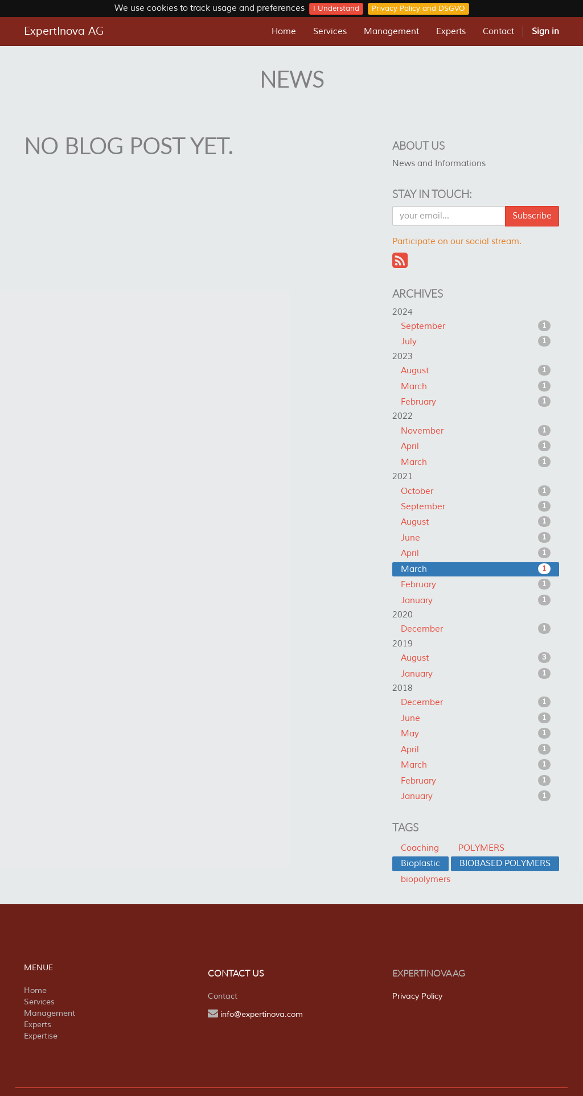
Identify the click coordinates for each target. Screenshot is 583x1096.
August (476, 370)
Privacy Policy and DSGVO (418, 8)
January (476, 600)
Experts (37, 1024)
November (476, 430)
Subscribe (532, 216)
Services (39, 1002)
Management (49, 1013)
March (476, 386)
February (476, 401)
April (476, 446)
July (476, 341)
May (476, 733)
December (476, 628)
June (476, 537)
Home (35, 990)
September (476, 326)
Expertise (41, 1036)
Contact (222, 996)
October (476, 491)
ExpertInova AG (64, 31)
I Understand (336, 8)
